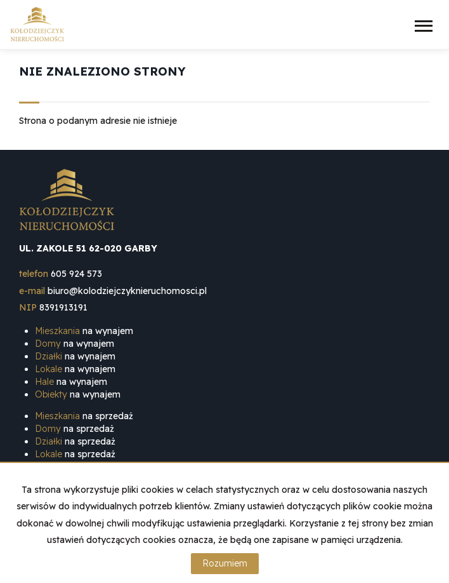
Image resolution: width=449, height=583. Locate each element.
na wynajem (84, 331)
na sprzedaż (84, 416)
